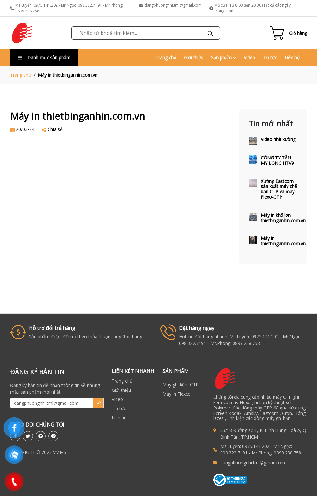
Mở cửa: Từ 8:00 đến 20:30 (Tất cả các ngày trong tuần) (250, 8)
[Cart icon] (288, 33)
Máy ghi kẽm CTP (180, 385)
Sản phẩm (223, 58)
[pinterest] (41, 436)
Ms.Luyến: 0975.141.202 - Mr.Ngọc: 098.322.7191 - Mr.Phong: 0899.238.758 (66, 8)
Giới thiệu (193, 58)
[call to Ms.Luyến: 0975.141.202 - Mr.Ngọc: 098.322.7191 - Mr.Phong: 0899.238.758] (216, 449)
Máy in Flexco (176, 394)
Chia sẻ (55, 129)
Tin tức (270, 58)
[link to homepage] (22, 33)
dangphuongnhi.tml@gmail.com (170, 5)
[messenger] (53, 436)
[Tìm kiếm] (210, 33)
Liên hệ (292, 58)
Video (249, 58)
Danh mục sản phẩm (44, 58)
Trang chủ (165, 58)
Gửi (98, 403)
